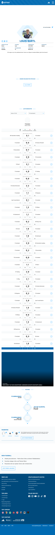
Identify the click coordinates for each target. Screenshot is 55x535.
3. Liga (3, 499)
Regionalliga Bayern (6, 501)
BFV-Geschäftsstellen (33, 485)
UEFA (9, 525)
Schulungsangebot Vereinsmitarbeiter (36, 483)
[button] (2, 41)
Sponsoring (4, 483)
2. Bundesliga (4, 497)
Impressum (51, 525)
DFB (5, 525)
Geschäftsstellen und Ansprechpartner (10, 481)
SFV (2, 525)
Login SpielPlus (31, 489)
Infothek (3, 487)
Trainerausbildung (32, 481)
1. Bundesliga (4, 495)
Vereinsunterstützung (6, 485)
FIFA (12, 525)
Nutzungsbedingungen (36, 525)
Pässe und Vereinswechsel (34, 479)
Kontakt (3, 489)
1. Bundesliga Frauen (6, 503)
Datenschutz (45, 525)
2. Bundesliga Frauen (6, 505)
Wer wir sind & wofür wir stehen (9, 479)
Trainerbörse (31, 487)
